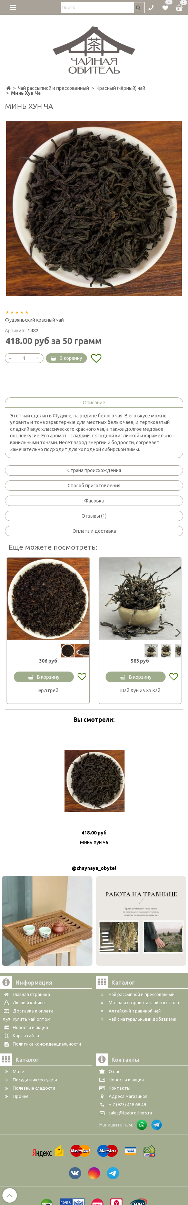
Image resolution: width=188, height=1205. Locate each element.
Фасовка (94, 500)
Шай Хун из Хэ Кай (140, 690)
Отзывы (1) (94, 516)
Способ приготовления (94, 485)
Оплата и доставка (94, 531)
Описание (94, 402)
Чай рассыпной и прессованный (53, 88)
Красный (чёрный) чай (121, 88)
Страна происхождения (94, 470)
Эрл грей (48, 690)
